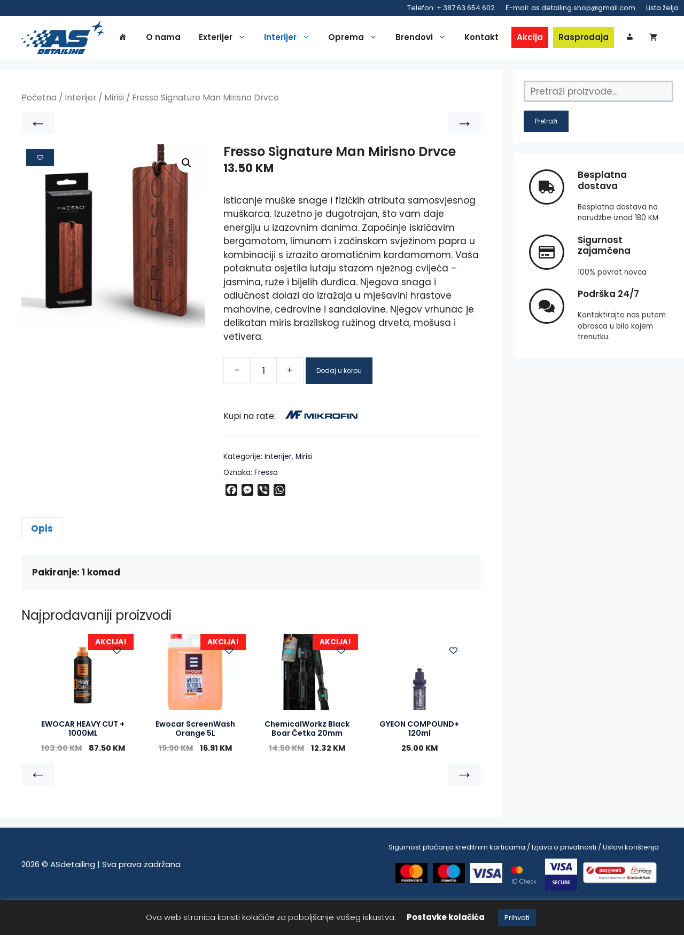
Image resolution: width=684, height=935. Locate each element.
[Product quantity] (263, 404)
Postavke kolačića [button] (446, 917)
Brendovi (442, 38)
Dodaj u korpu (339, 404)
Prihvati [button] (517, 918)
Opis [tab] (42, 562)
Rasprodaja (602, 38)
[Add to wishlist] (40, 191)
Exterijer (243, 38)
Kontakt (500, 38)
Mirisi (114, 131)
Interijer (308, 38)
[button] (186, 197)
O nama (182, 38)
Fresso (266, 507)
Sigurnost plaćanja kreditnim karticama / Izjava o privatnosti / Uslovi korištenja (523, 881)
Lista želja (662, 8)
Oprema (374, 38)
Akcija (548, 38)
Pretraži (546, 155)
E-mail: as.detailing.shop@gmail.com (570, 8)
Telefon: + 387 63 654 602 (451, 8)
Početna (39, 131)
